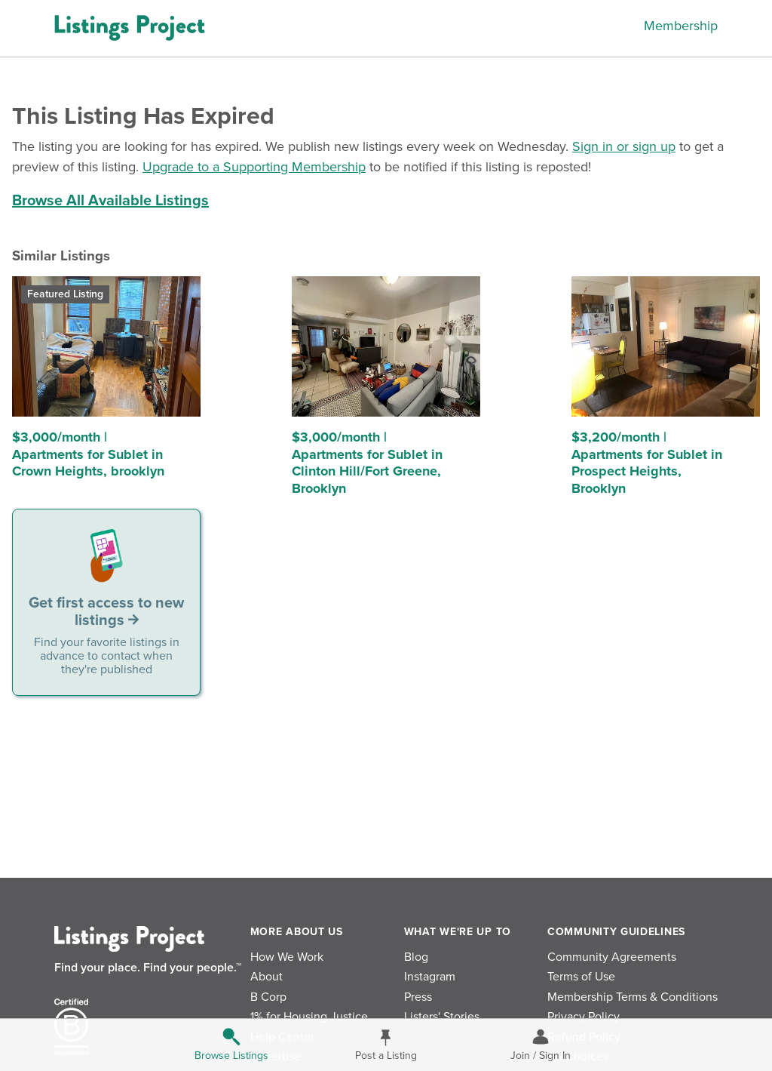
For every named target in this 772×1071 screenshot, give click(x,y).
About (266, 976)
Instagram (429, 976)
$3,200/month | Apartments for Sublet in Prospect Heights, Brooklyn (646, 463)
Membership (681, 25)
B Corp (268, 997)
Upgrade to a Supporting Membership (254, 166)
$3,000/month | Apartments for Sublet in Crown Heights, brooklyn (88, 454)
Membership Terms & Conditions (632, 997)
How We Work (286, 957)
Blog (416, 957)
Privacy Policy (583, 1016)
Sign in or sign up (624, 146)
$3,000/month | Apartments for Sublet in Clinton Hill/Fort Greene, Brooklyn (367, 463)
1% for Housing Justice (309, 1016)
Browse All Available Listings (110, 201)
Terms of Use (581, 976)
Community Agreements (611, 957)
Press (418, 997)
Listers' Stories (441, 1016)
